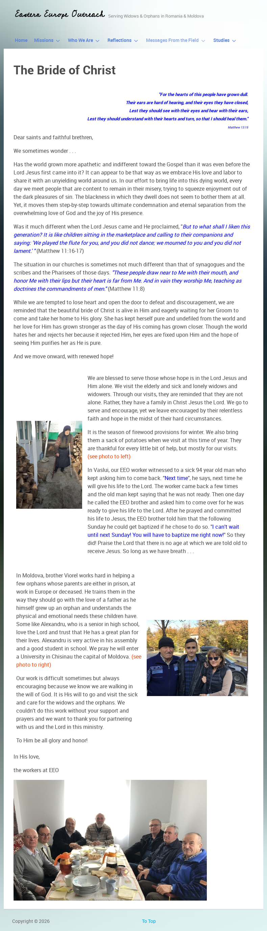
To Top (149, 921)
